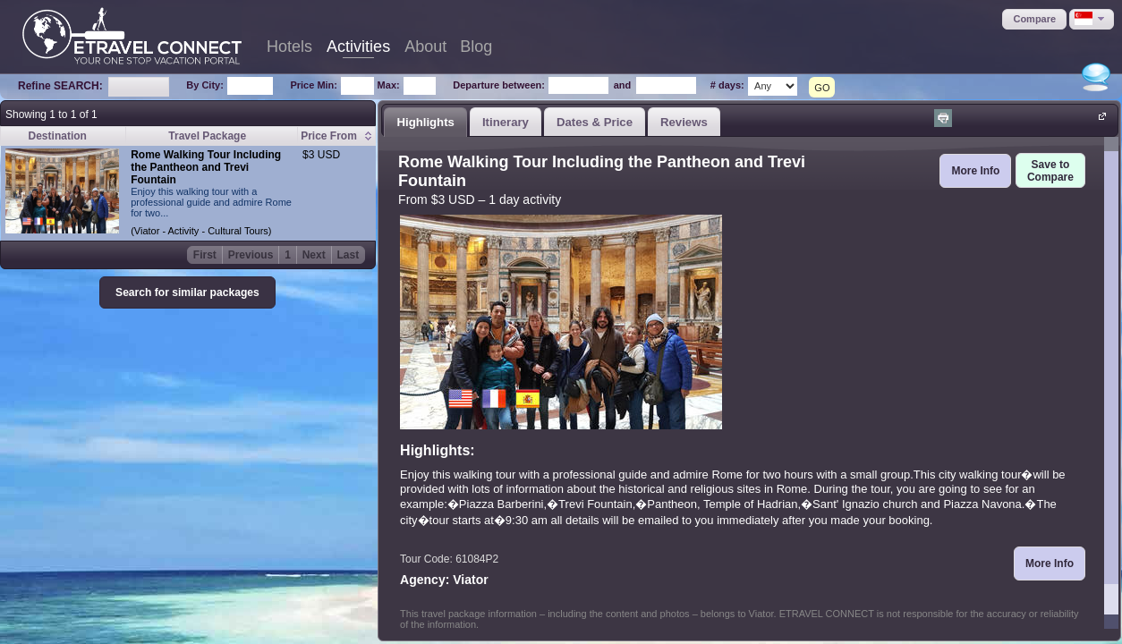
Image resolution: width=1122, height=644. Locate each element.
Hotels (289, 46)
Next (314, 255)
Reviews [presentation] (684, 122)
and (623, 85)
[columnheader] (337, 136)
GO (821, 87)
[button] (1034, 19)
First (205, 255)
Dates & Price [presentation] (595, 122)
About (425, 46)
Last (348, 255)
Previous (251, 255)
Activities (358, 46)
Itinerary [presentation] (505, 122)
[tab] (425, 121)
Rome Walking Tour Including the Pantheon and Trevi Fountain (206, 167)
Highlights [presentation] (425, 122)
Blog (476, 46)
